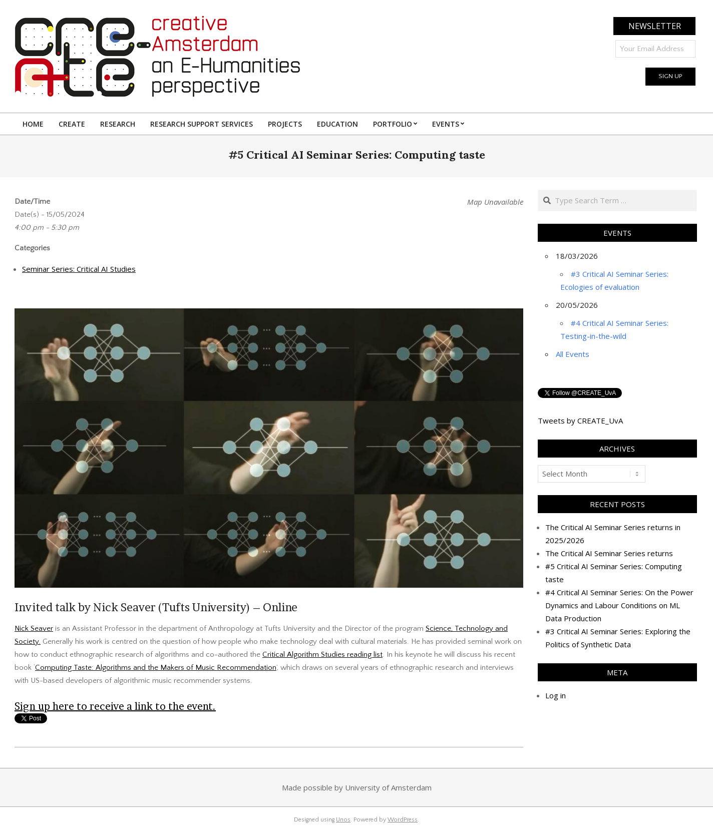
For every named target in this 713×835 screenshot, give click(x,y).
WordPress (403, 819)
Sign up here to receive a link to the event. (115, 706)
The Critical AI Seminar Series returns (609, 553)
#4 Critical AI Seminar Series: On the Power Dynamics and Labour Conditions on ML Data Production (619, 605)
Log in (555, 695)
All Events (572, 354)
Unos (343, 819)
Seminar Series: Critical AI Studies (79, 269)
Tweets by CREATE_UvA (580, 420)
